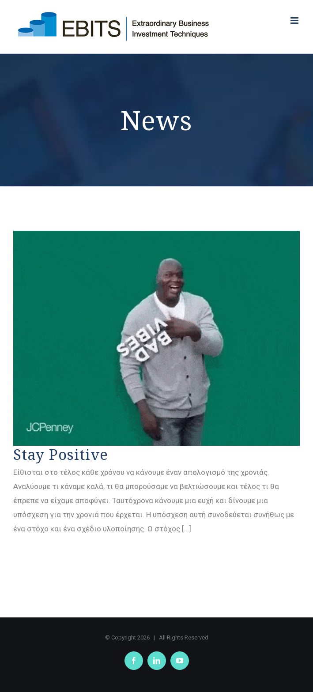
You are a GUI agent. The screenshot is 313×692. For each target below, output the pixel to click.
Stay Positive (60, 454)
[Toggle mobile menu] (295, 20)
